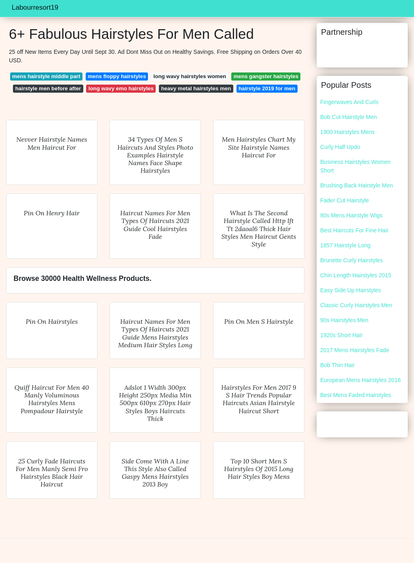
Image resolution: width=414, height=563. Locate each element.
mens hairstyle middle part (46, 76)
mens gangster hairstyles (266, 76)
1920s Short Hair (341, 335)
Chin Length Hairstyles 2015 (355, 275)
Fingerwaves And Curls (349, 102)
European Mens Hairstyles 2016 (360, 380)
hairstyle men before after (48, 88)
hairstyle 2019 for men (267, 88)
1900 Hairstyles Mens (347, 132)
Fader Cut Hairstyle (344, 200)
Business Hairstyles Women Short (355, 166)
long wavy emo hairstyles (121, 88)
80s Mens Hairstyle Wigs (351, 215)
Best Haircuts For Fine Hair (354, 230)
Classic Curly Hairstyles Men (356, 305)
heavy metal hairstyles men (196, 88)
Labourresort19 (35, 7)
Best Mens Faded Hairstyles (355, 395)
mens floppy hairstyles (117, 76)
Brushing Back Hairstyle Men (356, 185)
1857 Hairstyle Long (345, 245)
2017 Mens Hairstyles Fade (354, 350)
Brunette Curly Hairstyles (351, 260)
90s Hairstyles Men (344, 320)
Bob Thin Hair (337, 365)
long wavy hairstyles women (190, 76)
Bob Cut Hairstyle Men (348, 117)
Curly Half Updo (340, 147)
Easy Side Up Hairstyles (350, 290)
